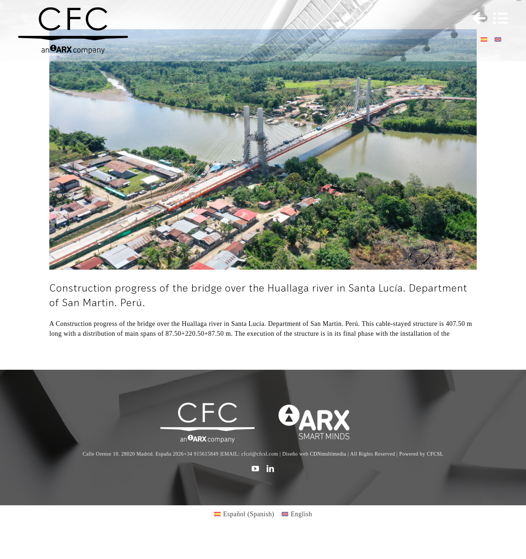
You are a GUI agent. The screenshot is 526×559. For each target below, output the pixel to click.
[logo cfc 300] (73, 10)
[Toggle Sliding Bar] (475, 18)
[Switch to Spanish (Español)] (244, 514)
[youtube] (255, 468)
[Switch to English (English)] (297, 514)
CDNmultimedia (328, 454)
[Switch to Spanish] (484, 39)
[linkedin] (270, 468)
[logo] (318, 406)
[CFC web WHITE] (207, 406)
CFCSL (435, 454)
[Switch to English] (498, 39)
